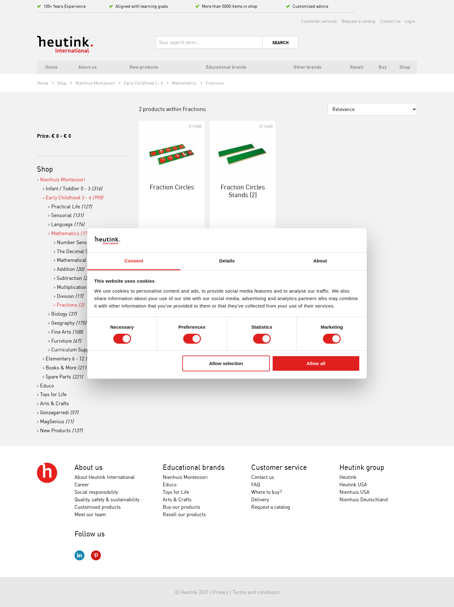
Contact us (390, 21)
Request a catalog (358, 21)
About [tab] (320, 260)
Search (280, 42)
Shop (45, 169)
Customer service (279, 467)
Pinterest (96, 555)
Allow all (315, 363)
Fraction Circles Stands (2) (242, 191)
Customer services (319, 21)
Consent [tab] (134, 260)
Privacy (221, 592)
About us (88, 467)
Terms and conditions (256, 592)
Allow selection (226, 363)
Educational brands (194, 467)
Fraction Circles (172, 187)
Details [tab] (227, 260)
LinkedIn (79, 555)
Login (409, 21)
